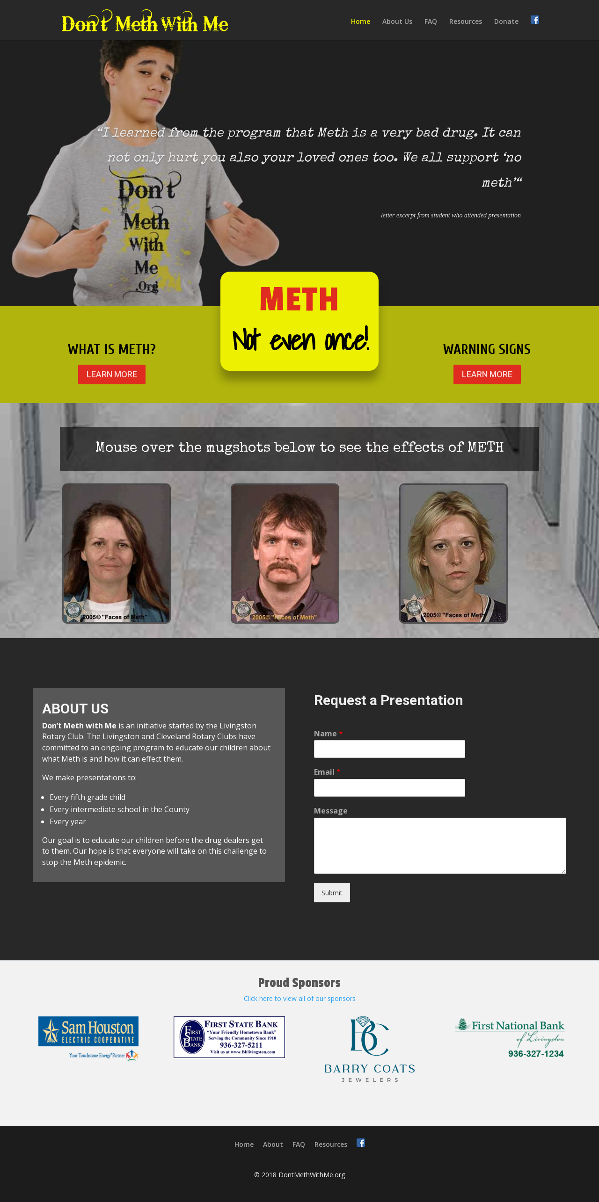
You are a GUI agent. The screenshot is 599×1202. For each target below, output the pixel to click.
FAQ (430, 22)
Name (328, 734)
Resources (465, 22)
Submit (332, 892)
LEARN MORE (112, 374)
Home (360, 22)
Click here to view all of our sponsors (300, 998)
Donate (506, 22)
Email (327, 772)
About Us (397, 22)
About (273, 1144)
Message (331, 811)
